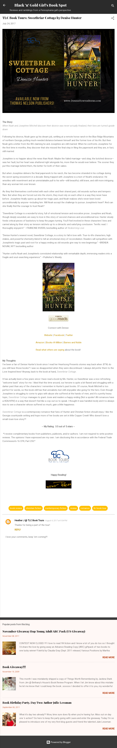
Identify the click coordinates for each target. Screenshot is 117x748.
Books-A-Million (54, 342)
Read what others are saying (50, 349)
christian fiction (33, 508)
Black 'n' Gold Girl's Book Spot (40, 5)
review (73, 508)
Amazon (40, 342)
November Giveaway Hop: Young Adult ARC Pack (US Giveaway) (43, 631)
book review (16, 508)
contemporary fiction (55, 508)
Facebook (59, 335)
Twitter (69, 335)
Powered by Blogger (58, 742)
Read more (109, 657)
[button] (113, 18)
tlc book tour (100, 508)
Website (48, 335)
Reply (18, 530)
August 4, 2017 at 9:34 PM (56, 520)
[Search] (113, 6)
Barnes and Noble (73, 342)
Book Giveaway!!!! (14, 667)
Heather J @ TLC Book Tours (29, 520)
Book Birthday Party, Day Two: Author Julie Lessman (36, 702)
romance (85, 508)
